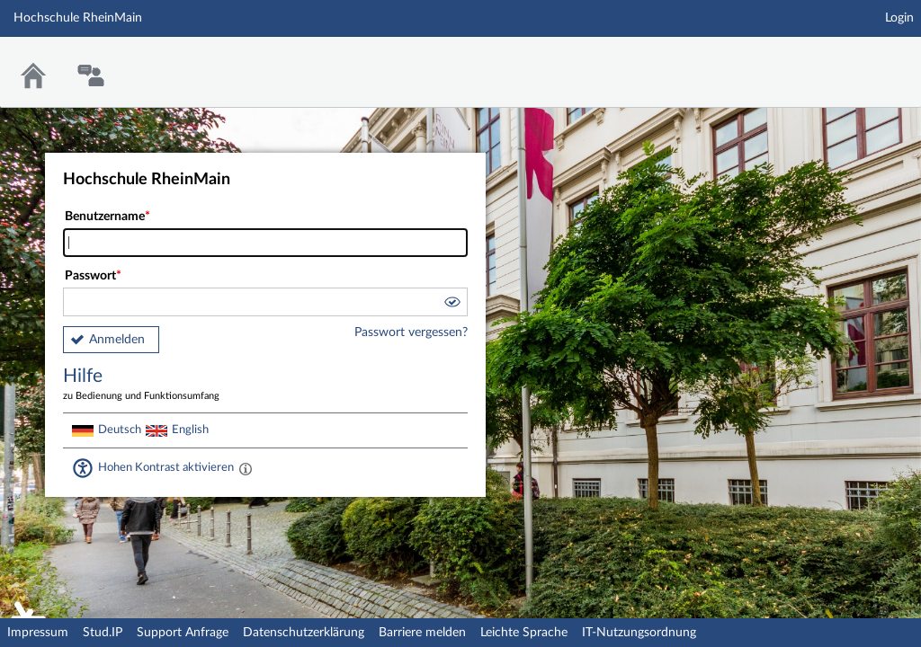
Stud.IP (102, 632)
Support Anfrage (182, 632)
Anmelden (117, 339)
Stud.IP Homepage (851, 60)
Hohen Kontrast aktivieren (166, 467)
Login (899, 18)
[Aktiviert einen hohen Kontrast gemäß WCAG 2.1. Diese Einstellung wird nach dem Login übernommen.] (245, 468)
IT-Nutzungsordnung (639, 632)
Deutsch (119, 429)
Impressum (37, 632)
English (190, 429)
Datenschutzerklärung (303, 632)
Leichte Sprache (524, 632)
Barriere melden (422, 632)
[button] (451, 304)
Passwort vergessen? (411, 332)
